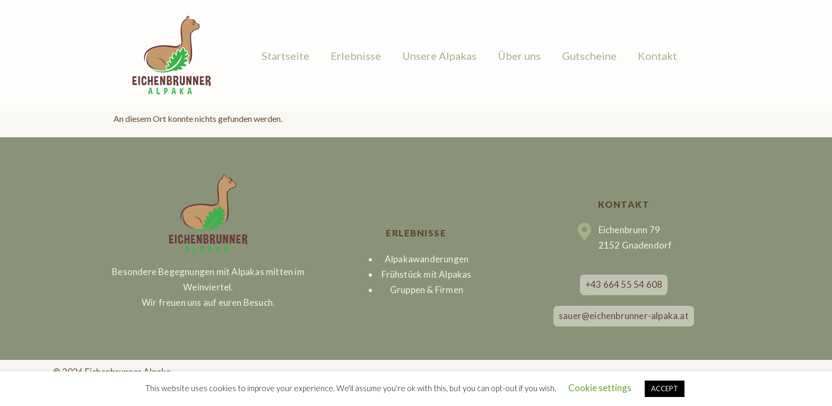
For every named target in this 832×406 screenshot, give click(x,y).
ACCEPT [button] (664, 388)
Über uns (519, 55)
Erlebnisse (356, 55)
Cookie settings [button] (599, 387)
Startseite (285, 55)
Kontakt (657, 55)
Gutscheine (589, 55)
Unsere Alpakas (439, 55)
